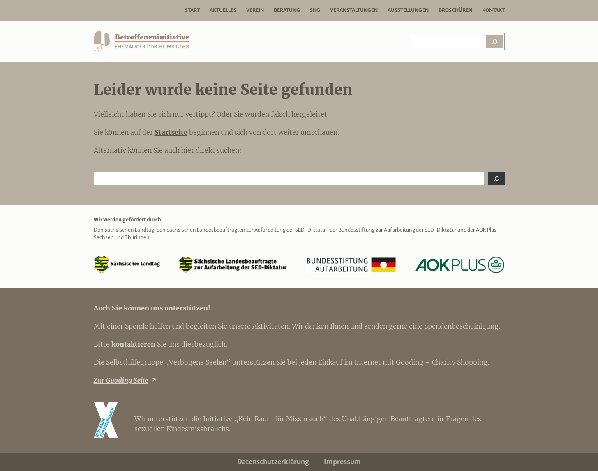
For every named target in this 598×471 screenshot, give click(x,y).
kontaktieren (133, 344)
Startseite (171, 132)
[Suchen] (494, 41)
